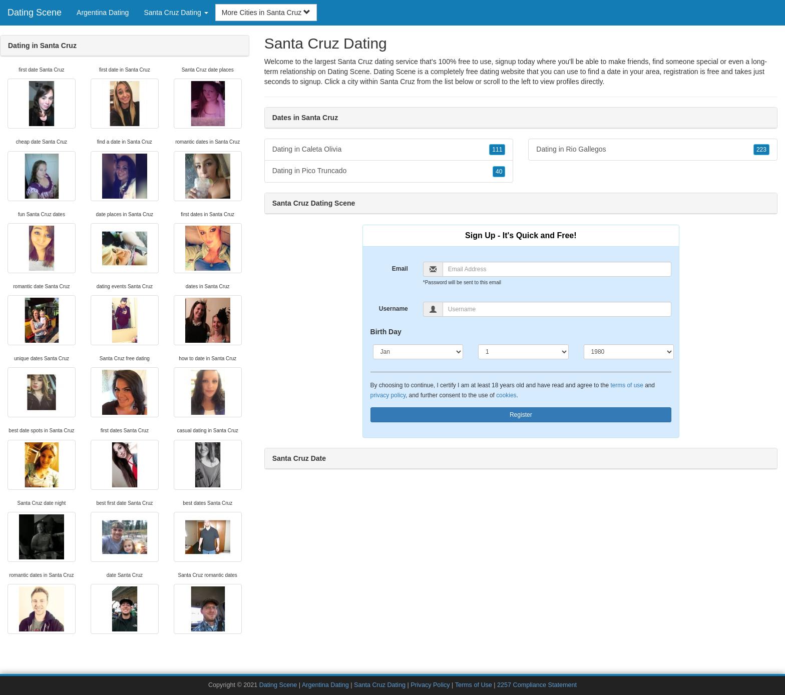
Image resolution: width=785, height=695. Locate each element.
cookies (506, 395)
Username (393, 308)
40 (499, 171)
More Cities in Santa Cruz (266, 13)
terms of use (626, 385)
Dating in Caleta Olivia (389, 149)
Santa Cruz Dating (380, 684)
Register (521, 414)
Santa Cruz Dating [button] (176, 13)
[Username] (557, 309)
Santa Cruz (397, 82)
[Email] (557, 269)
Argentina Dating (103, 13)
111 (497, 149)
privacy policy (388, 395)
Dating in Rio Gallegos (652, 149)
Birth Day (386, 332)
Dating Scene (35, 13)
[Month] (418, 351)
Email (400, 268)
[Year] (629, 351)
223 (761, 149)
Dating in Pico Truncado (389, 171)
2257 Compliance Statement (537, 684)
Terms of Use (473, 684)
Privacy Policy (430, 684)
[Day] (523, 351)
